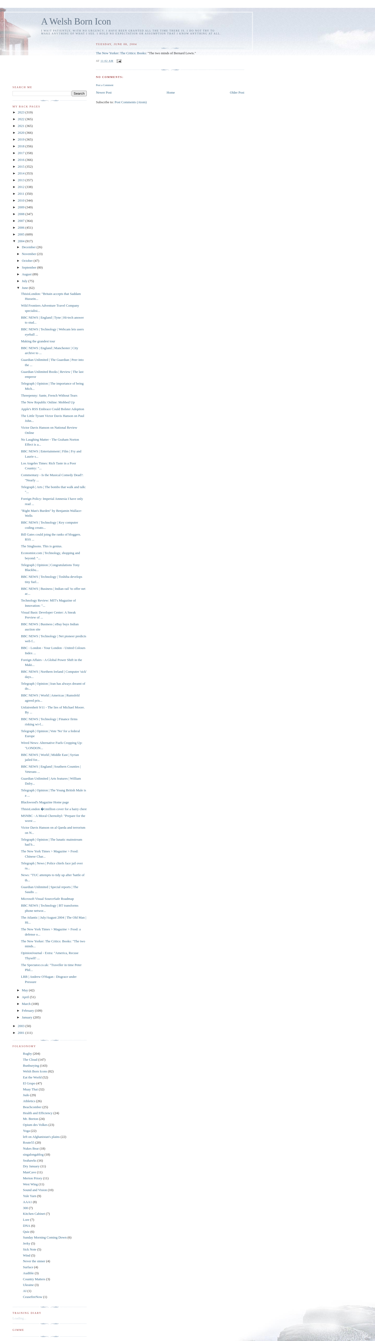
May (25, 990)
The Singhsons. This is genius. (41, 546)
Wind (26, 1255)
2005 (21, 234)
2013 (21, 180)
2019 (21, 139)
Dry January (31, 1166)
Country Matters (34, 1279)
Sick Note (29, 1249)
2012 (21, 187)
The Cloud (30, 1059)
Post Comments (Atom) (131, 102)
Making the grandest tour (38, 341)
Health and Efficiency (38, 1113)
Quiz (26, 1232)
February (28, 1010)
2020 (21, 133)
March (27, 1004)
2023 (21, 112)
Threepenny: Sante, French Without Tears (49, 395)
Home (171, 92)
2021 (21, 126)
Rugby (27, 1053)
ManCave (29, 1172)
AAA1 (27, 1202)
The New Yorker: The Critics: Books (121, 53)
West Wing (30, 1184)
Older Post (237, 92)
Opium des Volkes (35, 1125)
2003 (21, 1026)
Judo (26, 1095)
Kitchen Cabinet (34, 1214)
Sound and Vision (35, 1190)
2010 (21, 200)
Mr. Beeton (30, 1119)
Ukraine (28, 1285)
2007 (21, 221)
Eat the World (32, 1077)
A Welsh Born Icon (76, 21)
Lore (26, 1220)
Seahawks (29, 1160)
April (26, 997)
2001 (21, 1033)
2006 (21, 227)
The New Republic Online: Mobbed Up (47, 402)
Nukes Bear (31, 1148)
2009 (21, 207)
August (27, 274)
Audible (28, 1273)
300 (25, 1208)
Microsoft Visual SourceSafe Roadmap (47, 899)
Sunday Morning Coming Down (45, 1237)
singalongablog (33, 1154)
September (29, 267)
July (25, 281)
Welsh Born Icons (35, 1071)
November (29, 254)
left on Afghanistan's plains (41, 1137)
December (29, 247)
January (27, 1017)
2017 (21, 153)
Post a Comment (104, 85)
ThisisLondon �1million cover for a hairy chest (53, 809)
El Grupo (29, 1083)
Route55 (28, 1142)
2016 (21, 160)
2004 (21, 241)
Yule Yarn (29, 1196)
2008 (21, 214)
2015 (21, 166)
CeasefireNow (32, 1297)
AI (25, 1291)
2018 (21, 146)
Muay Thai (30, 1089)
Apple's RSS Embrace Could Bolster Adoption (52, 409)
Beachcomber (32, 1107)
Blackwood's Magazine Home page (45, 802)
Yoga (26, 1131)
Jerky (26, 1243)
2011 (21, 194)
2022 (21, 119)
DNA (26, 1226)
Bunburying (31, 1065)
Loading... (19, 1318)
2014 (21, 173)
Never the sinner (34, 1261)
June (25, 288)
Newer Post (103, 92)
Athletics (29, 1101)
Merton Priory (32, 1178)
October (28, 261)
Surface (28, 1267)
